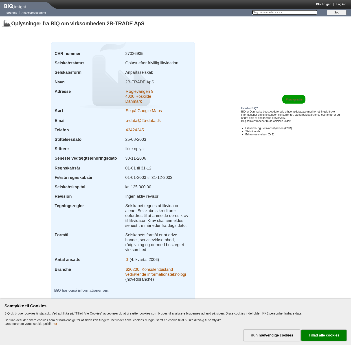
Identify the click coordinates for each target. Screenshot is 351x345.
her (55, 323)
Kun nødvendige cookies (272, 335)
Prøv (293, 99)
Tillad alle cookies (324, 335)
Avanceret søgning (34, 12)
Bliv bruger (323, 4)
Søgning (12, 12)
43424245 (135, 130)
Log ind (341, 4)
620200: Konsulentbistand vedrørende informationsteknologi (155, 272)
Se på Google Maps (144, 110)
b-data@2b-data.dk (143, 120)
